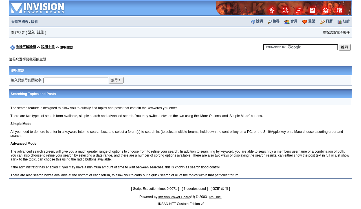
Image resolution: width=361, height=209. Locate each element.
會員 (293, 21)
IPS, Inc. (215, 197)
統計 (346, 21)
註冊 (40, 32)
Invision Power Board (174, 197)
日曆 (329, 21)
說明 (259, 21)
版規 (34, 22)
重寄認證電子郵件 (336, 32)
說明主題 (48, 47)
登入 (31, 32)
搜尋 (276, 21)
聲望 (311, 21)
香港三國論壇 (26, 47)
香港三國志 (19, 22)
